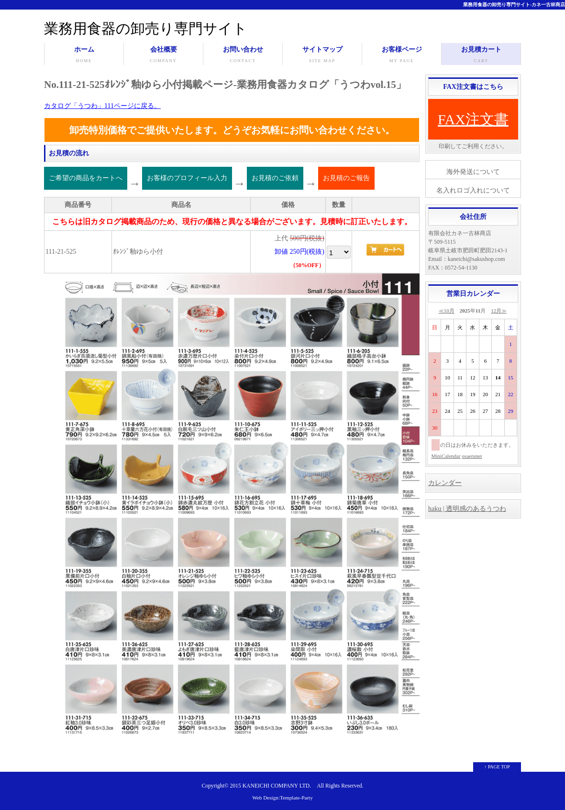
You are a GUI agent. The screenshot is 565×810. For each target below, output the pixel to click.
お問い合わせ (242, 55)
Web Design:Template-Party (282, 797)
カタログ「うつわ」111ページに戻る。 (102, 105)
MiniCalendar (446, 456)
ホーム (83, 55)
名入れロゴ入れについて (473, 190)
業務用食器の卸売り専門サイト (145, 28)
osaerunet (472, 456)
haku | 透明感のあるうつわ (467, 508)
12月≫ (499, 310)
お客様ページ (401, 55)
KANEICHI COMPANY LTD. (277, 786)
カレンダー (445, 482)
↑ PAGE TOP (497, 766)
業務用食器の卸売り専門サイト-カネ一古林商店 (514, 4)
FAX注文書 (473, 119)
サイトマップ (322, 55)
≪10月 (446, 310)
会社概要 (163, 55)
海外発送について (473, 171)
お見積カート (481, 55)
